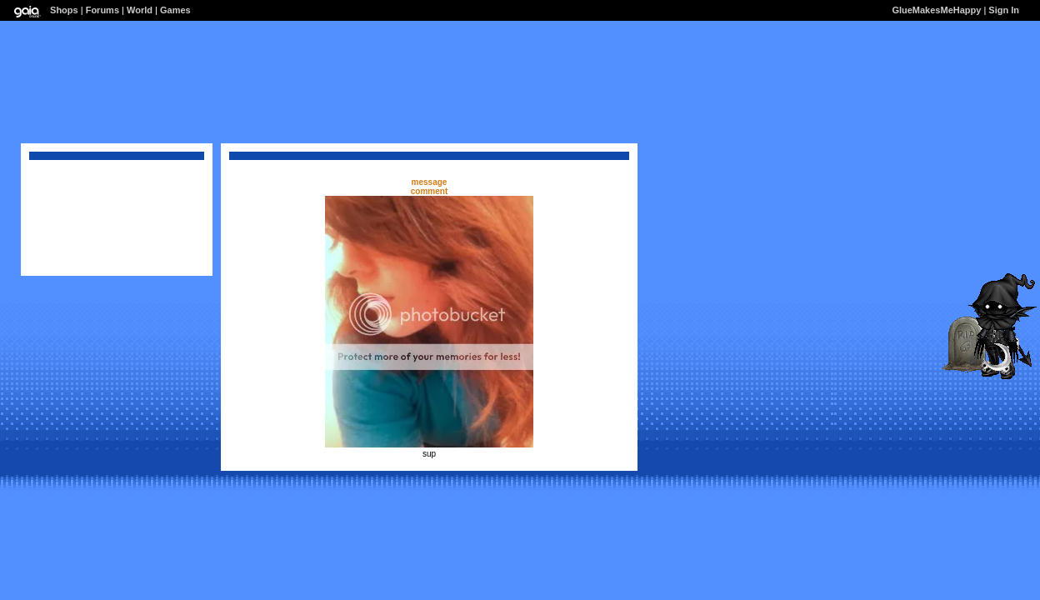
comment (429, 191)
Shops (64, 10)
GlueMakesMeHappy (936, 10)
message (430, 182)
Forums (102, 10)
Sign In (1003, 10)
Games (175, 10)
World (139, 10)
